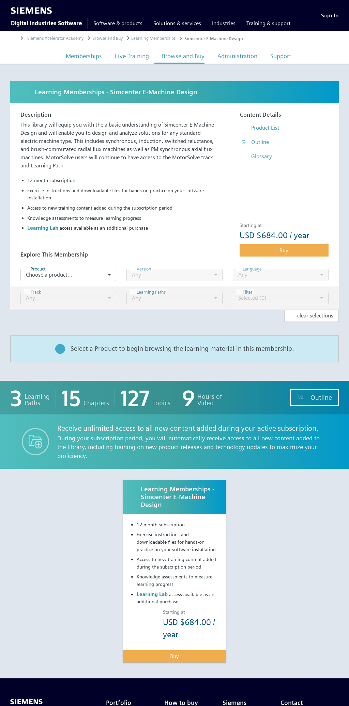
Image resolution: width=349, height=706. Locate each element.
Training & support (268, 23)
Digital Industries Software (46, 23)
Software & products (117, 23)
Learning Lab (42, 228)
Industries (224, 23)
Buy (283, 250)
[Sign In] (330, 15)
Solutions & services (177, 23)
